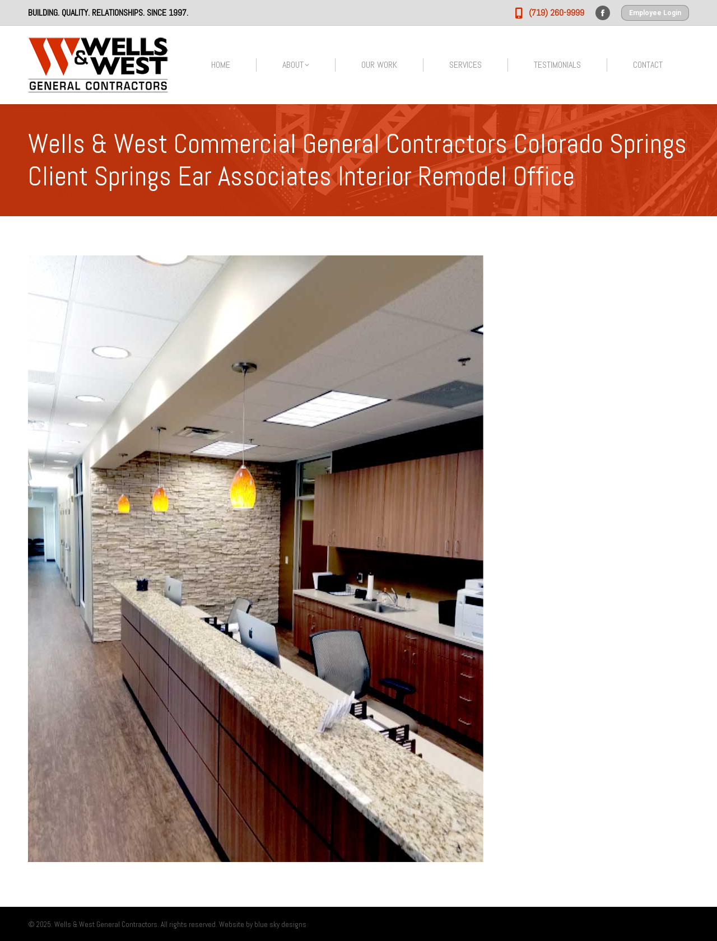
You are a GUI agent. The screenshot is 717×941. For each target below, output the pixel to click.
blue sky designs (280, 924)
